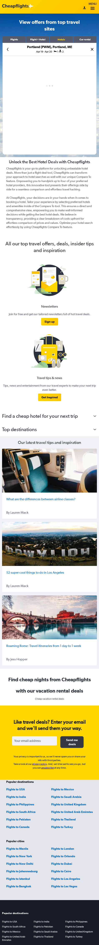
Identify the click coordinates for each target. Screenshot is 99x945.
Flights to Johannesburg (22, 871)
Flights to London (62, 848)
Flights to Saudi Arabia (66, 797)
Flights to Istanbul (18, 878)
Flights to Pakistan (18, 819)
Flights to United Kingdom (68, 804)
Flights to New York (19, 856)
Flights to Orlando (63, 856)
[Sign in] (84, 8)
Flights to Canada (18, 827)
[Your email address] (34, 741)
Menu (93, 6)
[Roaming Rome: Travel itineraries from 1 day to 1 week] (49, 617)
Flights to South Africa (21, 812)
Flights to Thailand (63, 819)
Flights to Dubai (61, 863)
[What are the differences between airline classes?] (49, 471)
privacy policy (39, 764)
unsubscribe (47, 767)
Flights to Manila (17, 848)
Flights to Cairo (61, 871)
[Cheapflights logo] (15, 6)
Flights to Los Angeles (65, 878)
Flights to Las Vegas (64, 886)
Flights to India (16, 797)
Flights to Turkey (62, 827)
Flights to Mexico (62, 789)
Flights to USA (15, 789)
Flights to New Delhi (19, 863)
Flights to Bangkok (18, 886)
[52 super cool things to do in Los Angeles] (49, 544)
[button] (14, 39)
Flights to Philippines (20, 804)
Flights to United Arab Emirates (72, 812)
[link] (49, 321)
